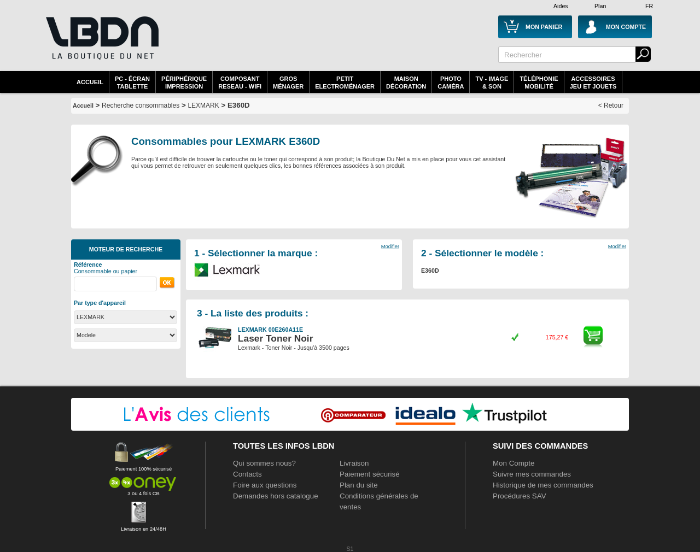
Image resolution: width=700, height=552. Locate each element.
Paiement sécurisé (370, 474)
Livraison (354, 463)
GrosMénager (288, 82)
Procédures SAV (519, 496)
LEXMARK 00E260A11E (270, 329)
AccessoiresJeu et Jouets (593, 82)
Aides (560, 6)
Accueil (90, 82)
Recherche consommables (140, 105)
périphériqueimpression (184, 82)
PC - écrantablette (132, 82)
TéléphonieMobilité (539, 82)
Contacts (247, 474)
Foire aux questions (264, 485)
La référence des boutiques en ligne (101, 44)
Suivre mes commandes (532, 474)
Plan (600, 6)
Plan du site (359, 485)
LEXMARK (203, 105)
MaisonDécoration (406, 82)
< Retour (610, 105)
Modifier (390, 246)
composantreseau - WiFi (239, 82)
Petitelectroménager (345, 82)
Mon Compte (513, 463)
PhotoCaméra (451, 82)
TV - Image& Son (491, 82)
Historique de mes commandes (543, 485)
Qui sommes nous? (264, 463)
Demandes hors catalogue (275, 496)
